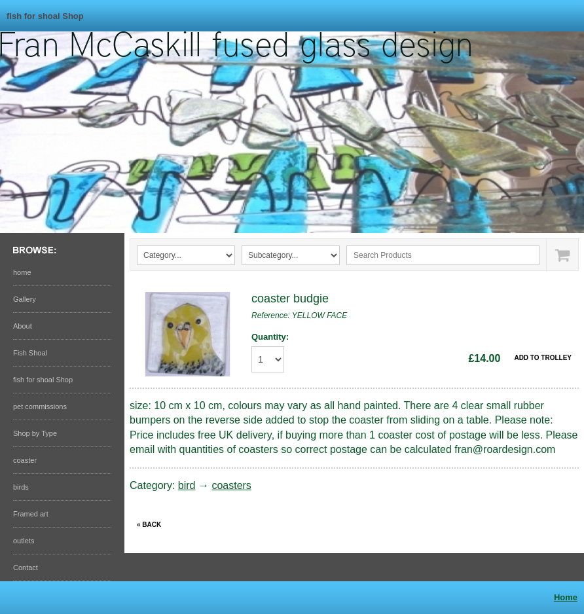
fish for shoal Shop (45, 16)
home (22, 272)
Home (565, 597)
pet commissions (40, 406)
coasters (231, 485)
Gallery (24, 299)
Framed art (30, 514)
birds (21, 487)
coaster (25, 460)
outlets (23, 541)
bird (187, 485)
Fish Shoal (30, 353)
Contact (25, 567)
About (22, 326)
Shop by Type (35, 433)
